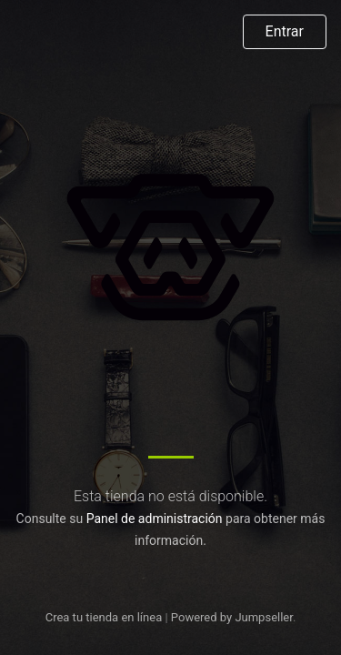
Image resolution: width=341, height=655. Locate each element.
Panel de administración (154, 518)
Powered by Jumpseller (232, 617)
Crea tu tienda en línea (105, 617)
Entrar (285, 31)
